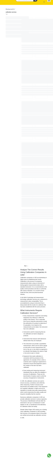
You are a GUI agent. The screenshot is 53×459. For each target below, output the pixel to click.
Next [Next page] (26, 266)
